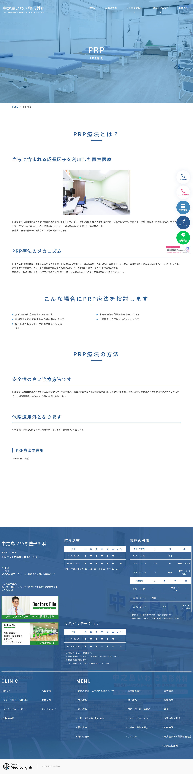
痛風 (166, 709)
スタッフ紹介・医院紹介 (15, 700)
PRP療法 (168, 727)
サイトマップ (48, 709)
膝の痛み (132, 700)
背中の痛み (83, 736)
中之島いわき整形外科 (24, 543)
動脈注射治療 (171, 745)
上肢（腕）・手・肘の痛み (91, 718)
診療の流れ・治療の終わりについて (96, 691)
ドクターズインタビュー (15, 709)
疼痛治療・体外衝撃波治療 (177, 736)
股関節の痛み (134, 691)
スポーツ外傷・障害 (138, 727)
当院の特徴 (111, 7)
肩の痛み (82, 709)
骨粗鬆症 (168, 700)
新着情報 (46, 700)
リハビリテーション (138, 718)
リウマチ (132, 736)
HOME (92, 7)
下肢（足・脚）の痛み (139, 709)
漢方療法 (168, 691)
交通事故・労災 (172, 718)
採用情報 (46, 691)
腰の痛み (82, 727)
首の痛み (82, 700)
